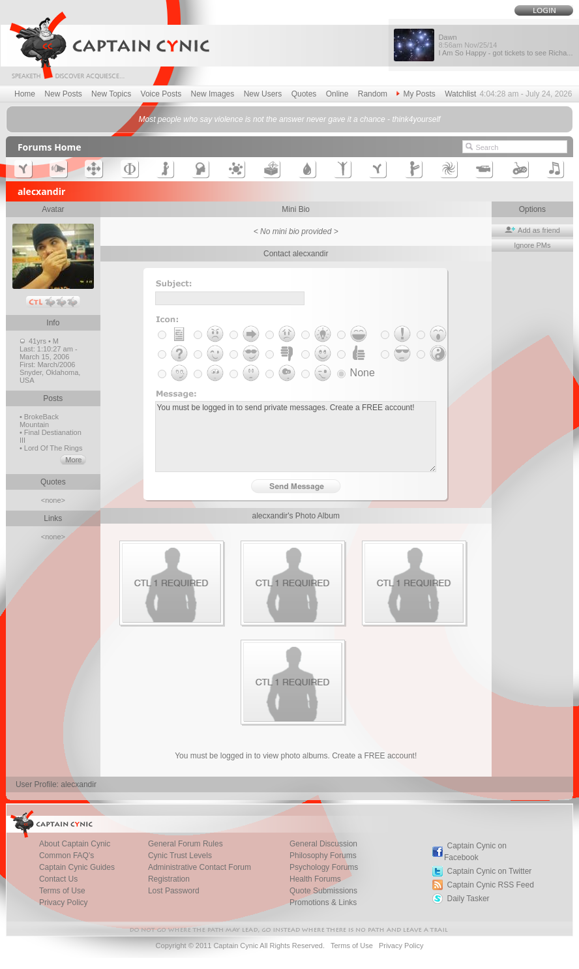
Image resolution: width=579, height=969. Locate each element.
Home (24, 93)
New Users (263, 93)
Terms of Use (62, 890)
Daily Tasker (468, 898)
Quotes (304, 93)
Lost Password (174, 890)
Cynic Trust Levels (180, 855)
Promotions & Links (323, 902)
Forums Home (50, 147)
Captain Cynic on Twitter (489, 871)
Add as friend (532, 230)
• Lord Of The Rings (51, 448)
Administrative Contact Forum (199, 867)
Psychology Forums (324, 867)
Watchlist (460, 93)
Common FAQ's (66, 855)
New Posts (63, 93)
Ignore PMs (532, 245)
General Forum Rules (185, 843)
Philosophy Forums (323, 855)
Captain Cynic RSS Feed (490, 884)
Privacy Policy (63, 902)
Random (372, 93)
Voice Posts (161, 93)
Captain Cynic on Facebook (475, 851)
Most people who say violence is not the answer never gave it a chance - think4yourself (290, 119)
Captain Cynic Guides (77, 867)
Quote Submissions (323, 890)
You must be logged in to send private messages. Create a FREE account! (295, 436)
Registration (169, 879)
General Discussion (323, 843)
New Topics (111, 93)
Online (337, 93)
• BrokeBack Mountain (39, 420)
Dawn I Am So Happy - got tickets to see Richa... (505, 45)
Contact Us (58, 879)
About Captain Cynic (74, 843)
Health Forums (315, 879)
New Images (213, 93)
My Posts (415, 93)
